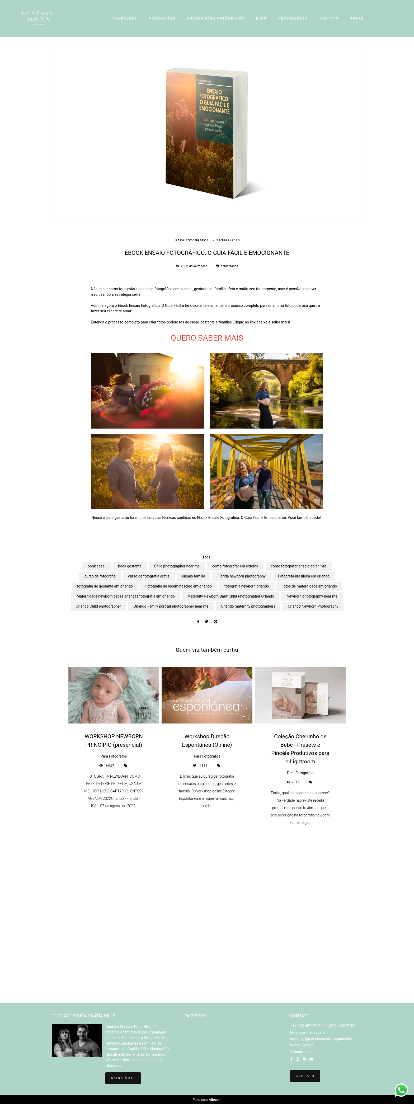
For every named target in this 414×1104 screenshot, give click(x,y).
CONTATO (329, 18)
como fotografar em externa (235, 566)
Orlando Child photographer (98, 606)
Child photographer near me (177, 566)
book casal (97, 566)
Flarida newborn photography (242, 576)
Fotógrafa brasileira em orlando (304, 576)
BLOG (261, 18)
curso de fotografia (100, 576)
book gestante (130, 566)
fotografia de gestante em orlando (105, 586)
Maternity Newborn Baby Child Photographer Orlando (230, 596)
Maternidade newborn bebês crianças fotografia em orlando (126, 596)
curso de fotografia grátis (149, 576)
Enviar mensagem (310, 1032)
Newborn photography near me (312, 596)
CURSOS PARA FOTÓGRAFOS (215, 18)
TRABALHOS (125, 18)
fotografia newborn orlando (246, 586)
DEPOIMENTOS (293, 18)
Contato (305, 1076)
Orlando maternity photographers (248, 606)
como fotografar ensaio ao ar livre (298, 566)
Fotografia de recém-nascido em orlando (178, 586)
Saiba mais (123, 1078)
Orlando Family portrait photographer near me (170, 606)
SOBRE (357, 18)
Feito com (206, 1100)
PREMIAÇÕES (162, 18)
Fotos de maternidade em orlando (309, 586)
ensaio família (193, 576)
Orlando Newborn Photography (313, 606)
